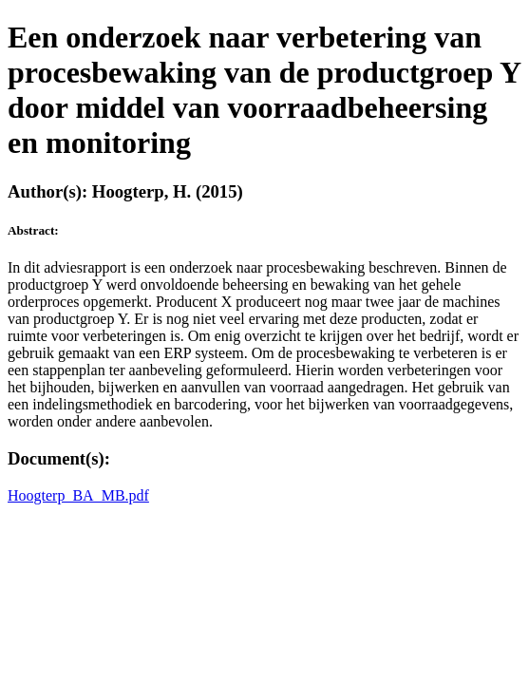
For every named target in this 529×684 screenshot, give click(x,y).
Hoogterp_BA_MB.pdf (78, 495)
